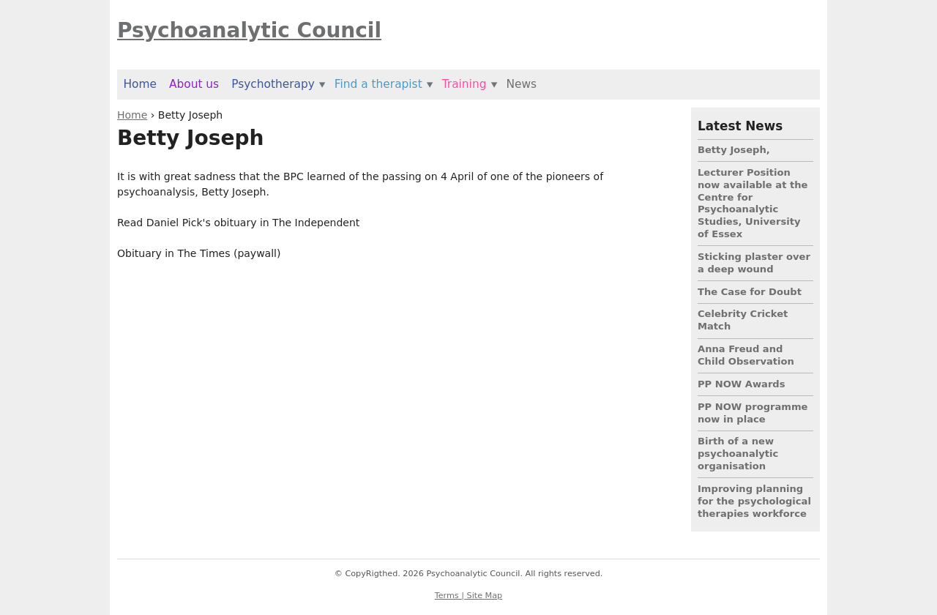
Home (132, 115)
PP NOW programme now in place (753, 413)
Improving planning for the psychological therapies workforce (754, 501)
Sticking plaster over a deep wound (754, 263)
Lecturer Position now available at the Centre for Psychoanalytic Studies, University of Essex (752, 203)
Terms (448, 595)
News (521, 84)
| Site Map (481, 595)
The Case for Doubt (750, 291)
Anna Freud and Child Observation (746, 355)
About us (194, 84)
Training (464, 84)
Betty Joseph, (734, 149)
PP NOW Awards (741, 384)
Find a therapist (378, 84)
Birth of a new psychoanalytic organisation (738, 453)
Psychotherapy (273, 84)
